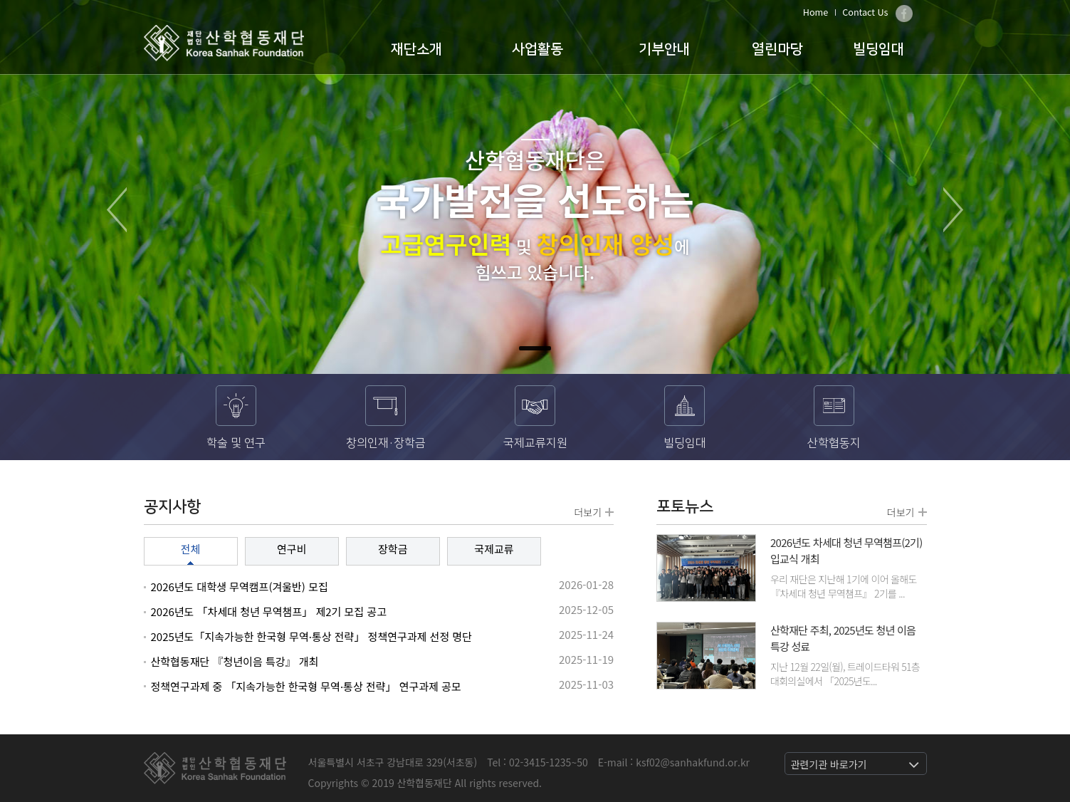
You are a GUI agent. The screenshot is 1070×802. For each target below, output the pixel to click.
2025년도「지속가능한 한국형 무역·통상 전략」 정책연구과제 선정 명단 (312, 636)
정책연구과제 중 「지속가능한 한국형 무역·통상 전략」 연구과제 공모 (306, 686)
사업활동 (537, 49)
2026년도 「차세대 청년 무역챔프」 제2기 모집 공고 (269, 611)
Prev (117, 209)
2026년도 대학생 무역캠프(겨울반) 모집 (239, 586)
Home (815, 12)
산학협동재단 (224, 43)
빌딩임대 (878, 49)
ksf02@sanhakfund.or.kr (693, 762)
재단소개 (416, 49)
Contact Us (865, 12)
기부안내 (664, 49)
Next (953, 209)
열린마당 (777, 49)
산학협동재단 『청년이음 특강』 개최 (235, 661)
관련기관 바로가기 (829, 764)
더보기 (594, 512)
